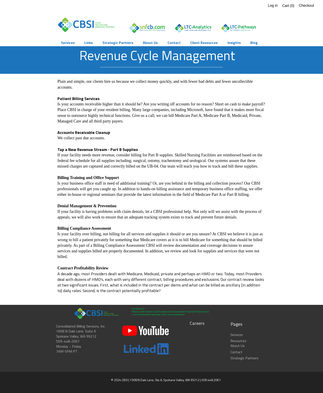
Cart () (288, 6)
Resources (238, 340)
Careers (197, 323)
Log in (273, 5)
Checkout (306, 5)
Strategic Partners (244, 358)
